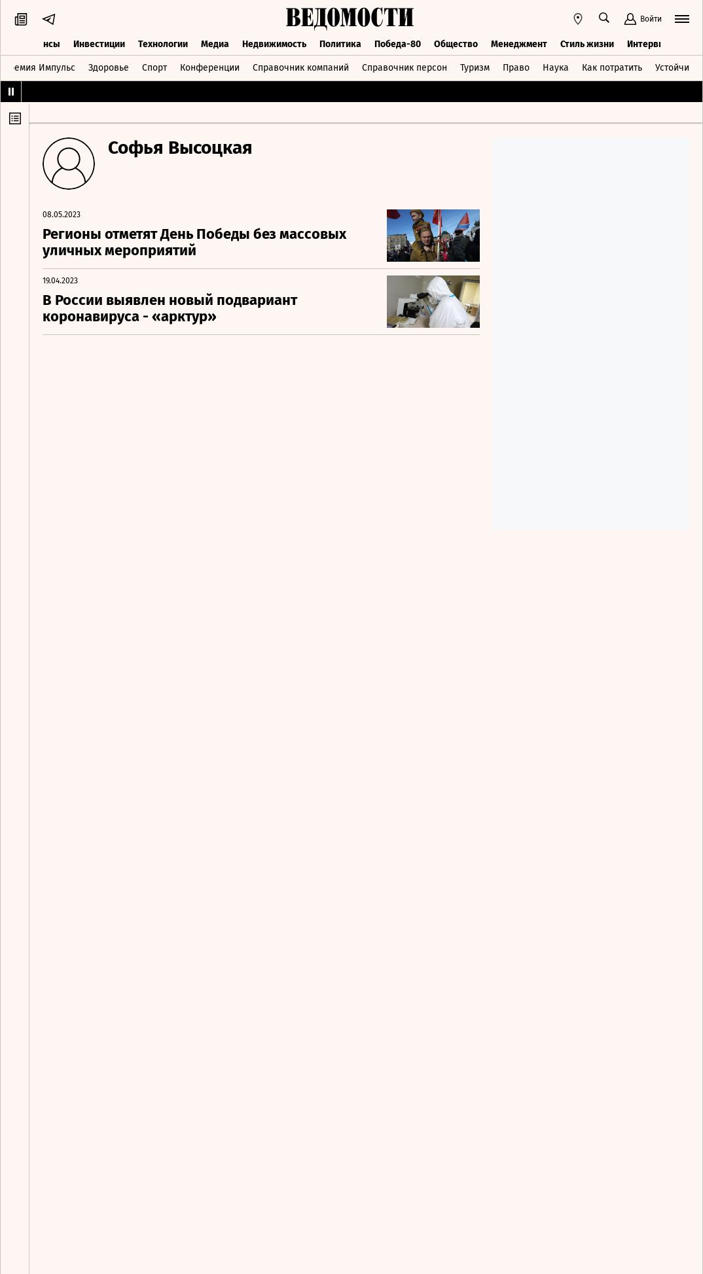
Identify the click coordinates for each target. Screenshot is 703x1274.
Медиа (215, 44)
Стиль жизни (587, 44)
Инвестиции (99, 44)
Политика (340, 44)
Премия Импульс (39, 67)
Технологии (163, 44)
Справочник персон (404, 67)
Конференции (210, 67)
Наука (556, 67)
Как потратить (612, 67)
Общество (456, 44)
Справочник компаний (301, 67)
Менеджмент (519, 44)
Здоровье (108, 67)
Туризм (475, 67)
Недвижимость (274, 44)
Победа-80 (397, 44)
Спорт (154, 67)
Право (516, 67)
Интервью (648, 44)
